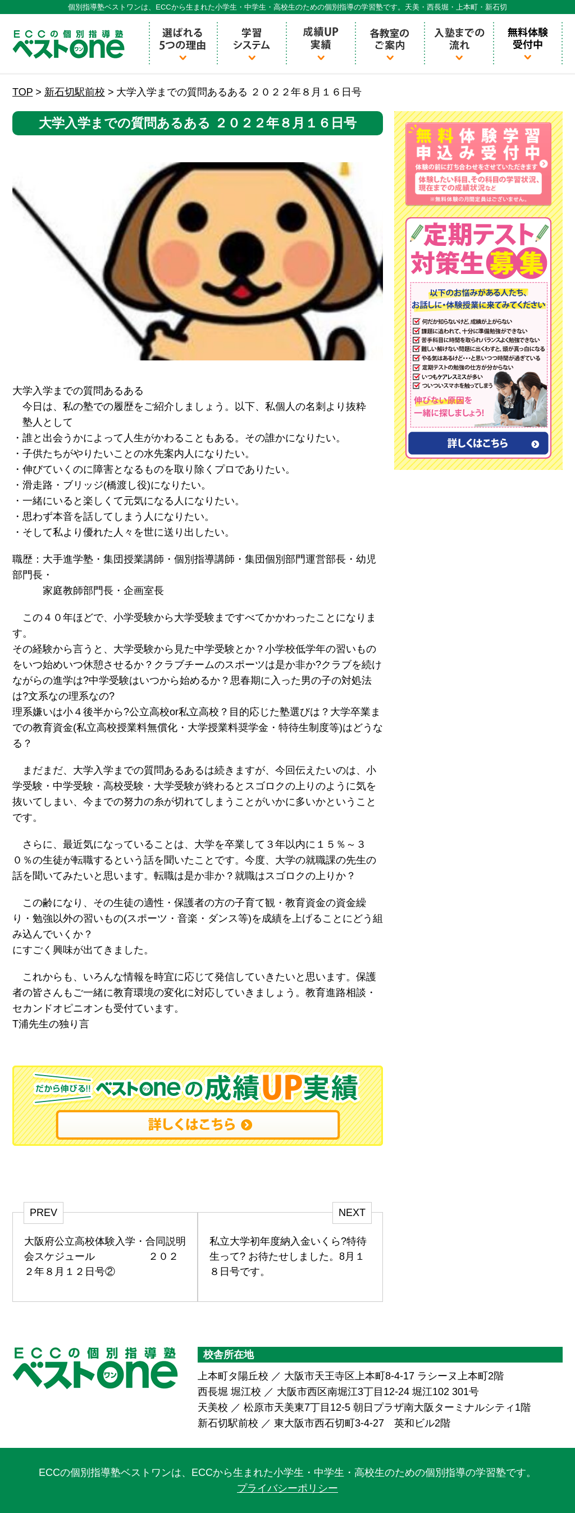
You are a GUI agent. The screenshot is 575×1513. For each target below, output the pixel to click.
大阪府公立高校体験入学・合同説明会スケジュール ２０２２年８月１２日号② (105, 1256)
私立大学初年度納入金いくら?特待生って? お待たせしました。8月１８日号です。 (288, 1256)
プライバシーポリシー (287, 1488)
